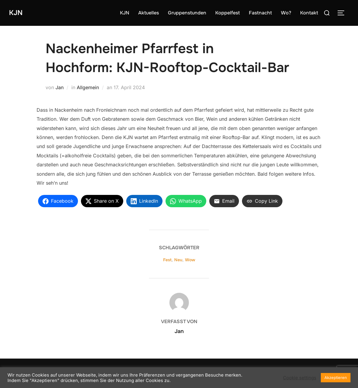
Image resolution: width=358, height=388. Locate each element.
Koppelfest (227, 13)
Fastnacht (260, 13)
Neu (178, 259)
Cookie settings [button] (299, 377)
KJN (17, 13)
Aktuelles (148, 13)
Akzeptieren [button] (335, 377)
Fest (167, 259)
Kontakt (309, 13)
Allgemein (88, 87)
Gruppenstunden (187, 13)
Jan (59, 87)
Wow (190, 259)
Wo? (286, 13)
